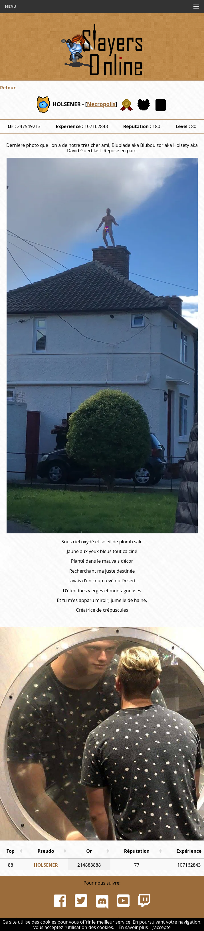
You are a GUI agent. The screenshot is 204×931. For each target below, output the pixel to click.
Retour (8, 88)
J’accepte (161, 927)
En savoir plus (133, 927)
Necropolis (101, 104)
